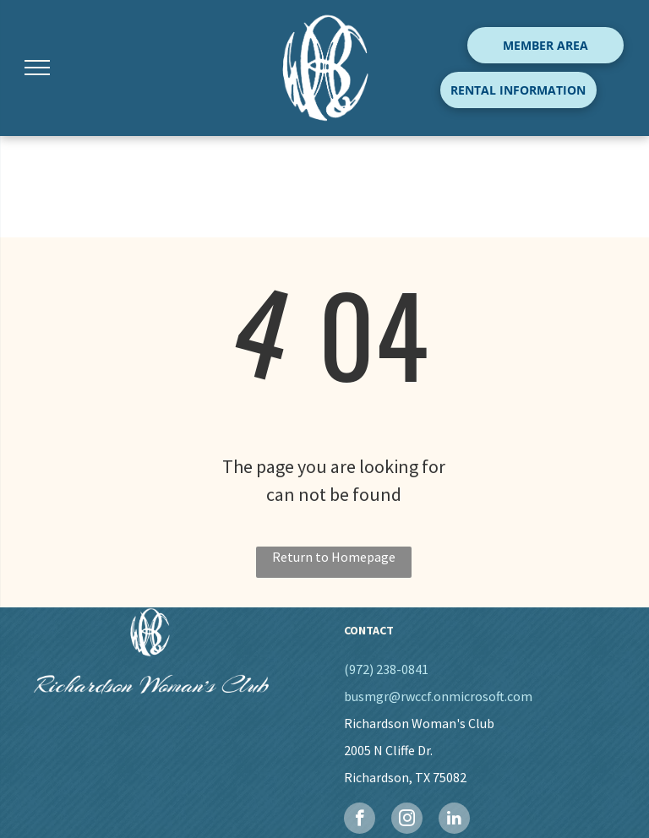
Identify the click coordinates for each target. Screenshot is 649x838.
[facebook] (359, 820)
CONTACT (369, 630)
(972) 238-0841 (386, 669)
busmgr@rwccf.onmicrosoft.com (438, 696)
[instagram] (407, 820)
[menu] (37, 68)
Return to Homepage (333, 556)
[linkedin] (454, 820)
